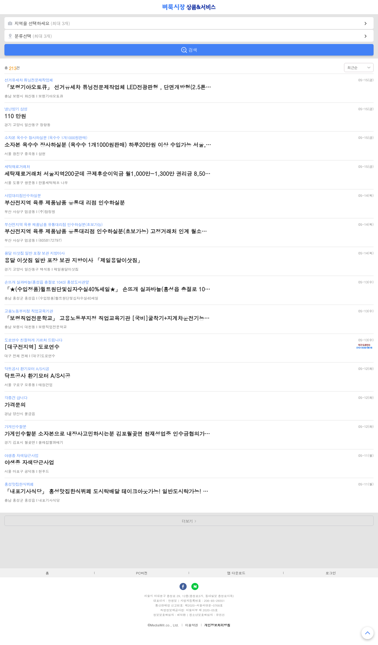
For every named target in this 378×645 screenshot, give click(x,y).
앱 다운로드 (236, 573)
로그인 (331, 573)
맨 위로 (367, 633)
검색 (192, 50)
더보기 (187, 521)
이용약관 (191, 625)
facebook (183, 586)
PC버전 (142, 573)
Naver (194, 586)
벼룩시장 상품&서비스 (189, 7)
